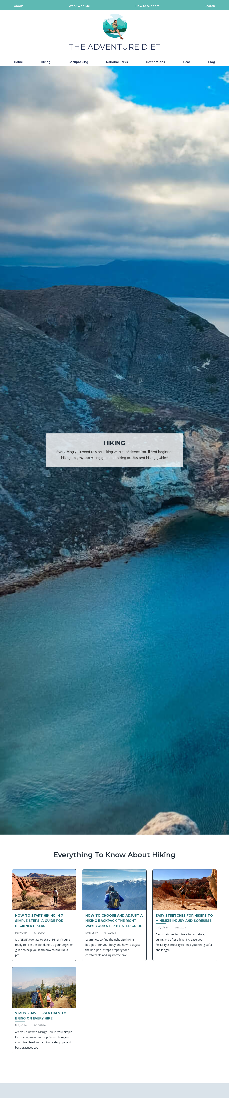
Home (18, 62)
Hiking (45, 62)
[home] (115, 32)
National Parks (117, 62)
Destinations (155, 62)
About (18, 6)
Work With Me (79, 6)
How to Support (147, 6)
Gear (186, 62)
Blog (211, 62)
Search (210, 6)
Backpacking (78, 62)
